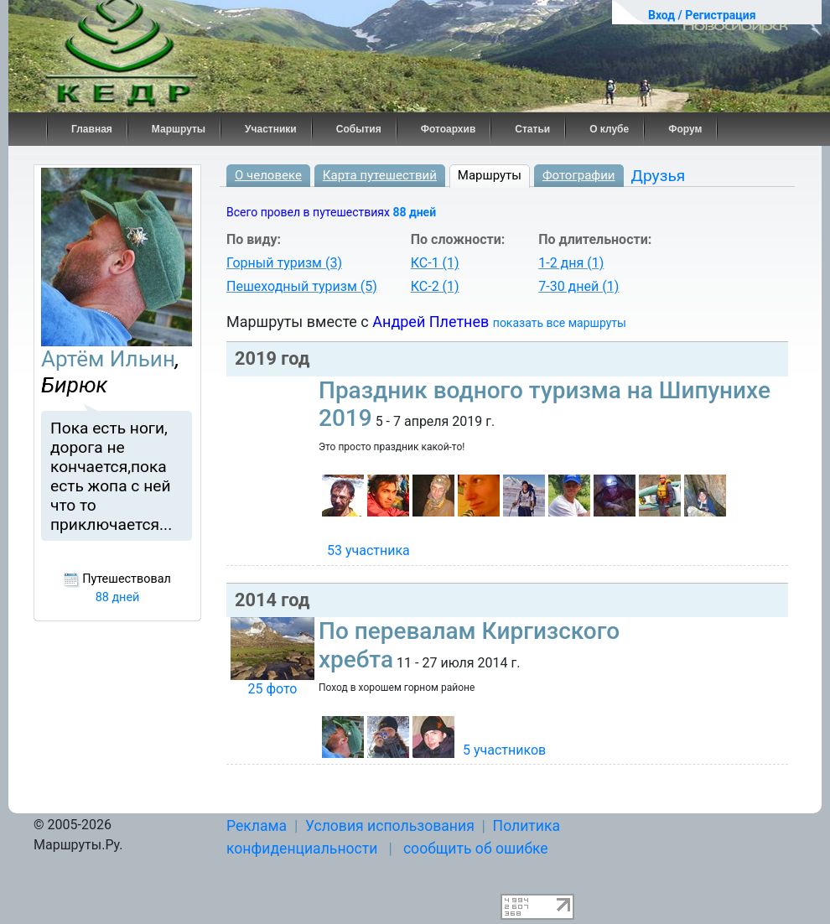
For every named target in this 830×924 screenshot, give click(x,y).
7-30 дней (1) (578, 286)
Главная (91, 129)
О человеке (268, 175)
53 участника (368, 550)
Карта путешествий (380, 175)
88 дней (414, 212)
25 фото (272, 689)
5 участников (504, 750)
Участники (271, 129)
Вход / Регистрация (702, 15)
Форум (685, 129)
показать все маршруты (559, 323)
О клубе (609, 129)
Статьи (532, 129)
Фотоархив (448, 129)
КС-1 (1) (435, 263)
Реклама (256, 826)
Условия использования (390, 826)
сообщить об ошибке (475, 848)
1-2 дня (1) (571, 263)
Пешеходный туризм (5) (301, 286)
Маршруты (178, 129)
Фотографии (578, 175)
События (358, 129)
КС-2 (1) (435, 286)
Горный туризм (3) (284, 263)
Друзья (658, 175)
